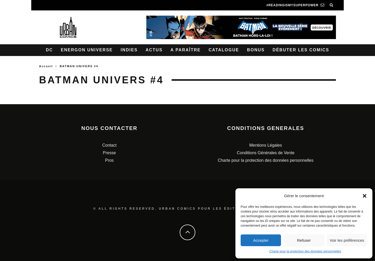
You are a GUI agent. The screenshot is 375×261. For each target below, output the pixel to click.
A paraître (186, 50)
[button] (364, 195)
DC (49, 50)
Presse (109, 153)
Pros (109, 160)
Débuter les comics (301, 50)
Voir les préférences (347, 240)
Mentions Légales (265, 145)
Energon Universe (87, 50)
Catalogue (224, 50)
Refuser (304, 240)
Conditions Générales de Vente (265, 153)
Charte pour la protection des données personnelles (305, 251)
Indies (129, 50)
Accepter (260, 240)
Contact (109, 145)
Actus (154, 50)
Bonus (256, 50)
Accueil (46, 66)
